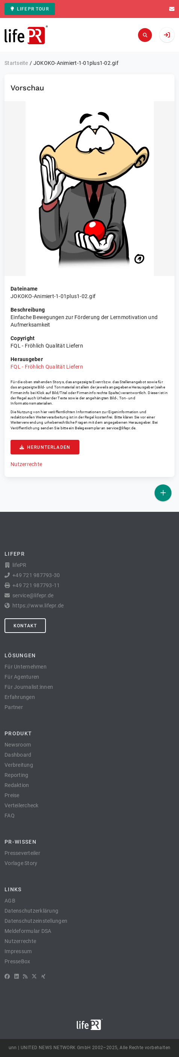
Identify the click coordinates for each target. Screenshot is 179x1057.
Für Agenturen (22, 677)
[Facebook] (7, 976)
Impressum (18, 951)
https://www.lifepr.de (38, 606)
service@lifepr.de (121, 428)
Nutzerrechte (26, 464)
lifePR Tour (30, 9)
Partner (14, 707)
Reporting (16, 775)
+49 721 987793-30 (36, 575)
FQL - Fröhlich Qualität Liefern (47, 367)
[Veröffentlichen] (163, 492)
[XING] (43, 976)
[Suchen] (145, 35)
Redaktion (17, 785)
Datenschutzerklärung (31, 911)
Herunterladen (45, 447)
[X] (34, 976)
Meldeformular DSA (28, 931)
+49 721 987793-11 (36, 585)
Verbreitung (19, 765)
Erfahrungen (20, 697)
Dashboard (18, 755)
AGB (10, 901)
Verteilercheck (22, 805)
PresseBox (17, 961)
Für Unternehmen (26, 667)
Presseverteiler (22, 853)
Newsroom (18, 745)
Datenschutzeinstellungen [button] (36, 921)
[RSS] (25, 976)
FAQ (10, 816)
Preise (12, 795)
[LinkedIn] (16, 976)
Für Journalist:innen (29, 687)
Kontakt (25, 625)
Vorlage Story (21, 863)
